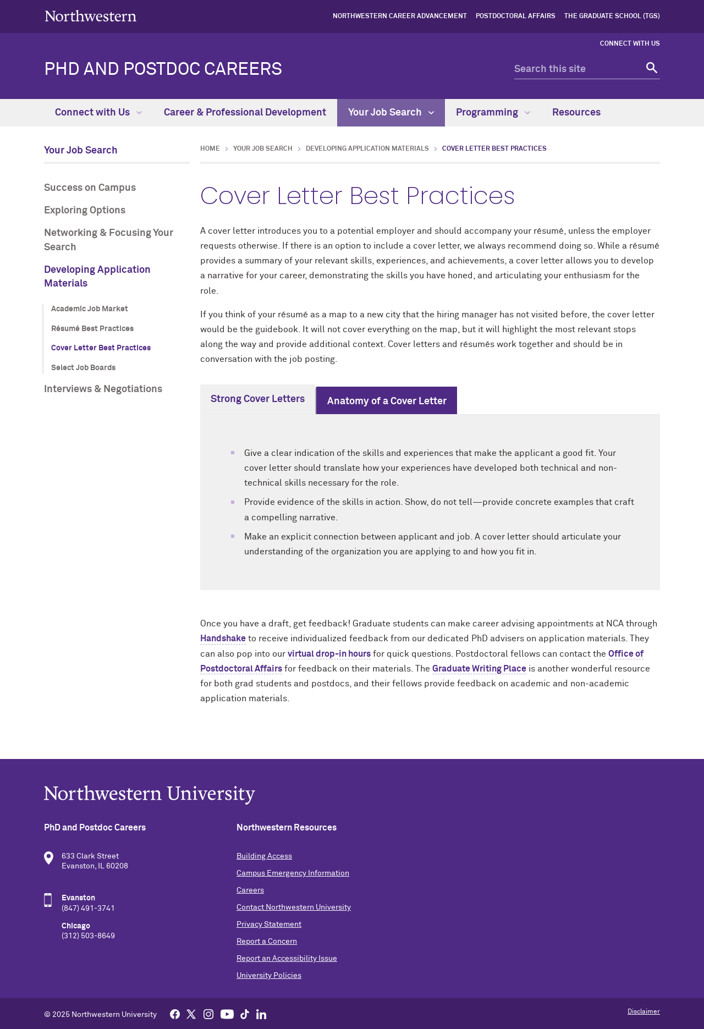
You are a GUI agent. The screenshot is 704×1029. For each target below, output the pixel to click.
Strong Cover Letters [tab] (258, 399)
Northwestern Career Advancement (400, 16)
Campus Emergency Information (293, 873)
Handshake (223, 638)
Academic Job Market (89, 309)
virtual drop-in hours (329, 654)
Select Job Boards (83, 368)
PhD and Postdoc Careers (163, 70)
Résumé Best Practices (92, 329)
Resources (576, 113)
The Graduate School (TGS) (612, 16)
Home (210, 149)
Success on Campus (90, 188)
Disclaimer (644, 1012)
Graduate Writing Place (479, 668)
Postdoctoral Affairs (516, 16)
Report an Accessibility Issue (287, 958)
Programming (493, 113)
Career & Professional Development (245, 113)
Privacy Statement (269, 924)
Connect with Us (630, 44)
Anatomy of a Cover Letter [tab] (387, 401)
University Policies (269, 976)
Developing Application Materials (97, 277)
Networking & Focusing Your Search (108, 240)
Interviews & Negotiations (103, 389)
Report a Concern (267, 941)
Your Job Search (391, 113)
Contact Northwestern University (294, 907)
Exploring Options (84, 211)
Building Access (264, 856)
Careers (250, 890)
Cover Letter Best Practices (101, 348)
